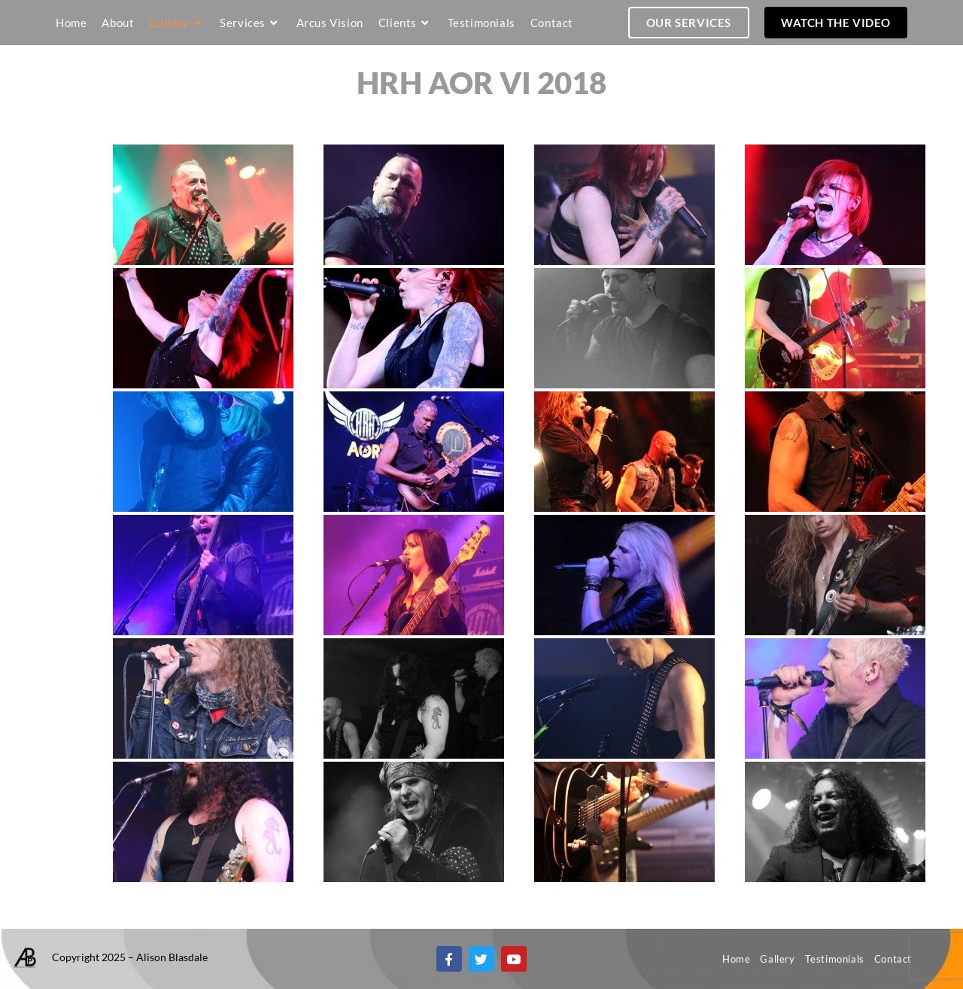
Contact (893, 959)
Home (736, 959)
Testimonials (834, 959)
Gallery (777, 959)
